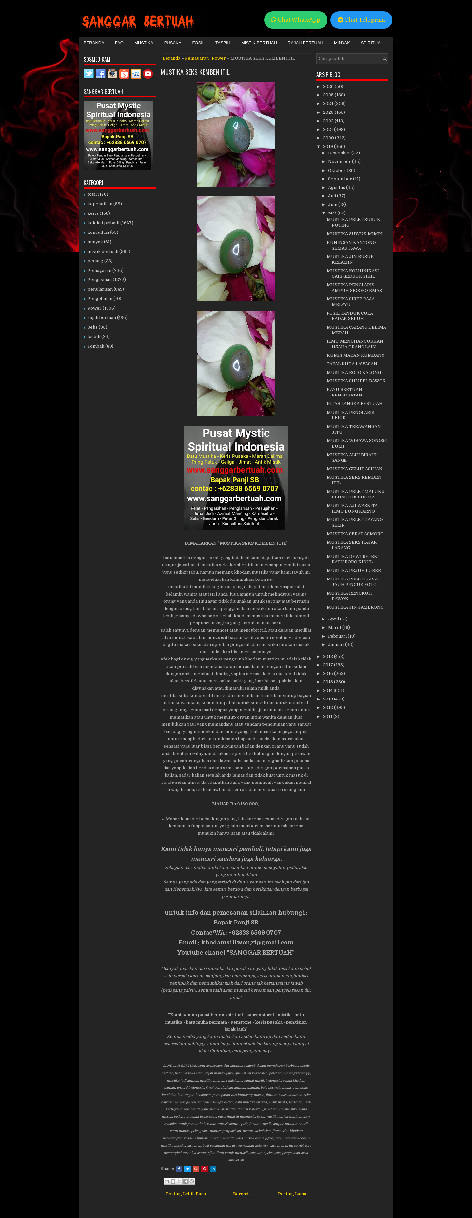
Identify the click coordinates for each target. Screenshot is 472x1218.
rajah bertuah (102, 317)
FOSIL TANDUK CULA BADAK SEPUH (350, 316)
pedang (95, 260)
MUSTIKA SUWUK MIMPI (355, 233)
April (334, 619)
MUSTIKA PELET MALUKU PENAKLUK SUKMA (356, 494)
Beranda (94, 42)
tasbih (94, 336)
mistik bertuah (103, 251)
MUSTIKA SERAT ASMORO (355, 533)
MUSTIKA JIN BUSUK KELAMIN (350, 259)
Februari (338, 636)
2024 (328, 103)
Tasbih (222, 42)
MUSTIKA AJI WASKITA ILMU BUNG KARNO (352, 508)
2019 (328, 146)
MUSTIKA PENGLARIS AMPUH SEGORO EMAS (354, 287)
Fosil (198, 42)
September (340, 178)
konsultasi (98, 232)
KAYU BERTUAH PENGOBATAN (344, 392)
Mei (332, 213)
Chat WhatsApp (295, 20)
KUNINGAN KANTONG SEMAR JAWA (351, 245)
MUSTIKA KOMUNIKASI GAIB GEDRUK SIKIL (353, 273)
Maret (335, 627)
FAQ (119, 42)
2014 (328, 690)
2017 (328, 664)
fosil (92, 194)
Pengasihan (100, 279)
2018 (328, 656)
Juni (333, 204)
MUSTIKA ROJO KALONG (354, 372)
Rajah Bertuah (305, 42)
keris (93, 213)
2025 (329, 94)
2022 (329, 120)
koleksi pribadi (103, 222)
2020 (329, 137)
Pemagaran (197, 58)
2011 (328, 716)
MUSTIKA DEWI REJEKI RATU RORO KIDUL (353, 559)
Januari (336, 644)
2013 (328, 699)
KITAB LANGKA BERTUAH (355, 403)
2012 (328, 707)
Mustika (143, 42)
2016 (328, 673)
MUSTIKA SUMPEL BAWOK (356, 380)
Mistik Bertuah (259, 42)
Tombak (96, 346)
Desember (339, 153)
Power (219, 58)
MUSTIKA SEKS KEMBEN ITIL (195, 71)
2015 (328, 682)
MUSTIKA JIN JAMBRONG (355, 607)
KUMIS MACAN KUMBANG (355, 355)
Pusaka (173, 42)
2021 (328, 129)
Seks (93, 327)
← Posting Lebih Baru (183, 1193)
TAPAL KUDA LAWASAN (352, 363)
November (340, 161)
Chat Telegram (361, 20)
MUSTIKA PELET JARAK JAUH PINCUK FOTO (353, 582)
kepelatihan (100, 203)
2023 (329, 112)
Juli (332, 195)
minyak (95, 241)
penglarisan (100, 289)
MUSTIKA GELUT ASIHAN (355, 468)
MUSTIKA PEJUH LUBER (354, 570)
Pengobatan (100, 298)
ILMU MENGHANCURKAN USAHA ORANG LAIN (355, 344)
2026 (329, 86)
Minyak (342, 42)
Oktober (337, 170)
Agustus (337, 187)
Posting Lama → (294, 1193)
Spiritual (372, 42)
